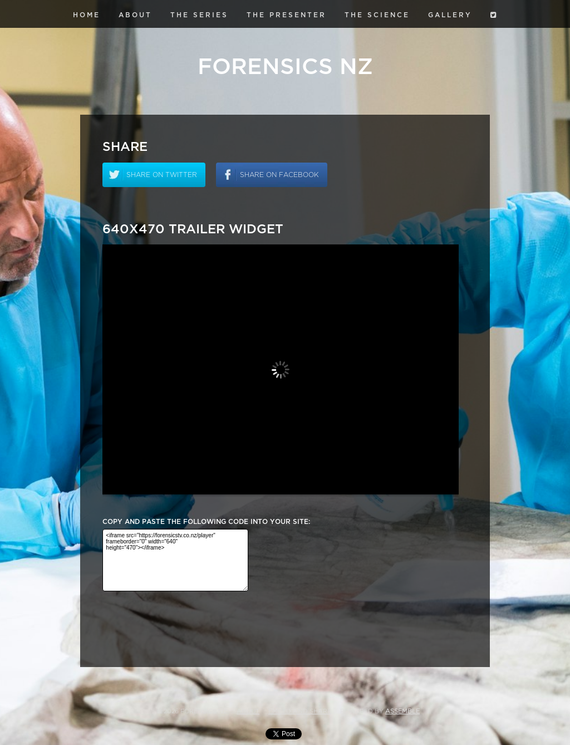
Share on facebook (279, 174)
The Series (199, 15)
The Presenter (286, 15)
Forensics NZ (285, 67)
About (135, 15)
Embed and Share (299, 711)
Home (86, 15)
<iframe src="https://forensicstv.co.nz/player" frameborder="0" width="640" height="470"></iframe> (175, 560)
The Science (377, 15)
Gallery (450, 15)
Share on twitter (161, 174)
